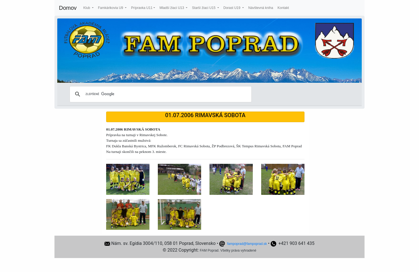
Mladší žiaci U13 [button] (172, 8)
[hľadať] (159, 94)
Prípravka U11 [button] (142, 8)
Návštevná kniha (260, 8)
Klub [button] (87, 8)
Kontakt (283, 8)
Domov (68, 8)
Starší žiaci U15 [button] (204, 8)
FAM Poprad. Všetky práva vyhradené (228, 250)
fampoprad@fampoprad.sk (247, 244)
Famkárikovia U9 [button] (111, 8)
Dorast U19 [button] (232, 8)
